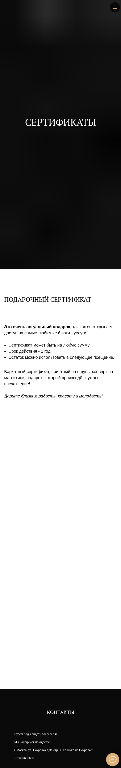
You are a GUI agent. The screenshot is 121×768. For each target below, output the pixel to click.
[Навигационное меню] (115, 7)
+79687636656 (24, 758)
